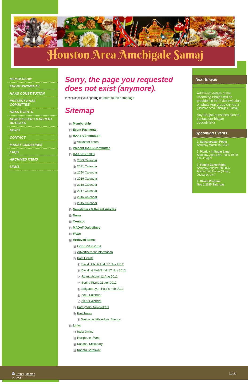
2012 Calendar (91, 295)
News (77, 215)
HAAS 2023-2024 (89, 246)
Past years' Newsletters (93, 307)
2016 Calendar (87, 197)
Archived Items (84, 240)
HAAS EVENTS (83, 154)
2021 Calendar (87, 166)
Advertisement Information (95, 252)
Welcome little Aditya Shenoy (101, 319)
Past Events (85, 258)
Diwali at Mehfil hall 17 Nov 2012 (103, 270)
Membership (82, 123)
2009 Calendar (91, 301)
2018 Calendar (87, 184)
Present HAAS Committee (91, 148)
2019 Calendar (87, 178)
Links (77, 325)
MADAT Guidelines (86, 227)
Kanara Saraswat (89, 350)
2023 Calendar (87, 160)
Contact (78, 221)
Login (232, 373)
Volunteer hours (87, 142)
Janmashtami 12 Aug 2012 (99, 276)
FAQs (77, 233)
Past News (84, 313)
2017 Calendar (87, 191)
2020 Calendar (87, 172)
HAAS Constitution (86, 135)
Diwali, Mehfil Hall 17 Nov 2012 (102, 264)
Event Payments (84, 129)
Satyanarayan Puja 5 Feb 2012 (102, 288)
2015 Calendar (87, 203)
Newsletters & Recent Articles (94, 209)
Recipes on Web (88, 337)
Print (17, 374)
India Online (85, 331)
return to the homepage (118, 98)
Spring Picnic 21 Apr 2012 (99, 282)
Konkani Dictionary (89, 344)
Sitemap (30, 374)
